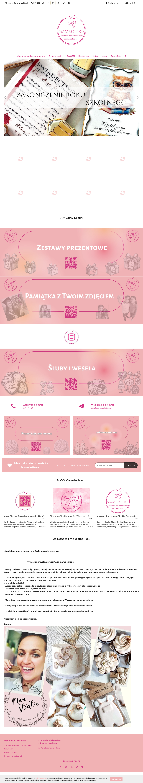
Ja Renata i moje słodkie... (49, 748)
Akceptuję (116, 779)
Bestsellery (83, 56)
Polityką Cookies (41, 778)
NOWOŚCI (70, 56)
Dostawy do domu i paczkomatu (17, 745)
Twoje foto (116, 56)
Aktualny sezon (100, 56)
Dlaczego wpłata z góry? (14, 756)
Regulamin (8, 749)
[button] (131, 3)
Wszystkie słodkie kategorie (31, 56)
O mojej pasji (55, 56)
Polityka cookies (10, 752)
